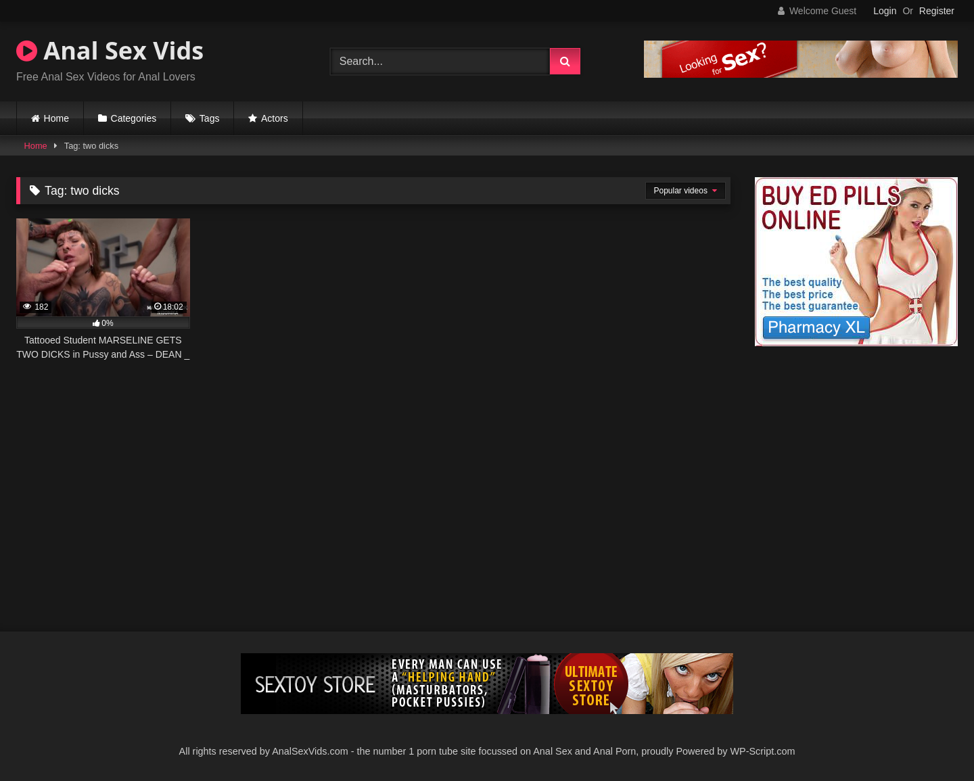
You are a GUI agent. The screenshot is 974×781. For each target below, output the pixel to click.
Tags (210, 118)
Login (884, 10)
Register (936, 10)
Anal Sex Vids (110, 50)
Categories (134, 118)
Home (56, 118)
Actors (274, 118)
